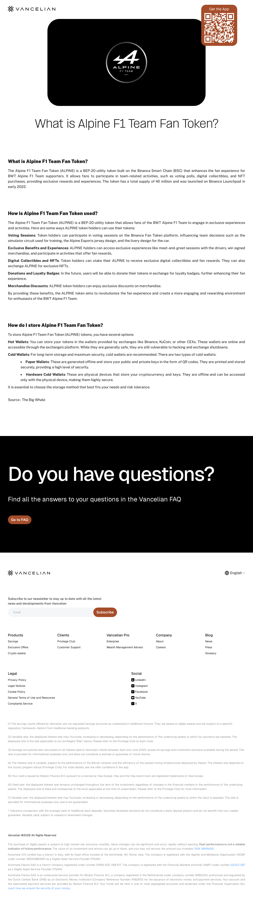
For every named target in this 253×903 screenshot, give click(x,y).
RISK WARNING (204, 848)
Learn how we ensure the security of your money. (39, 888)
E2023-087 (237, 865)
